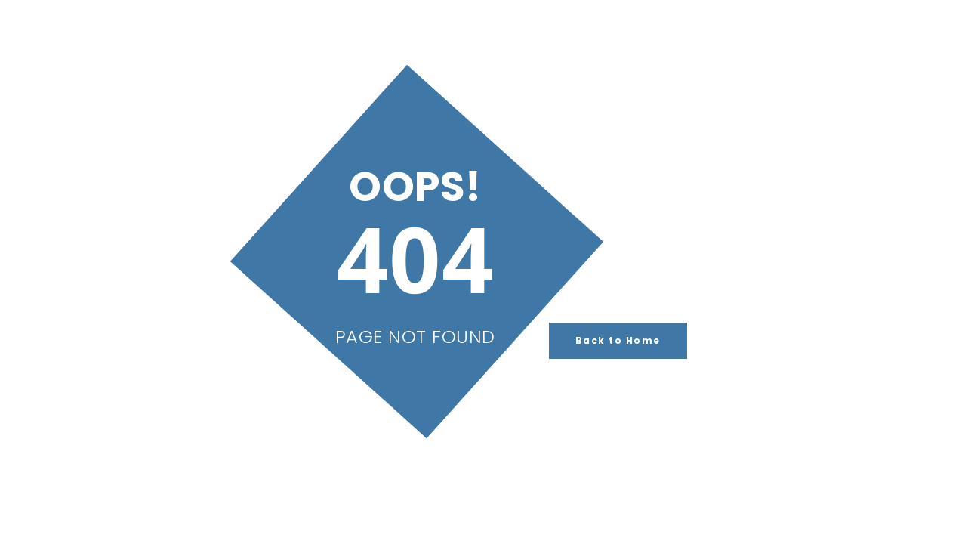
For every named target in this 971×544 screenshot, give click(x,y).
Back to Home (618, 340)
